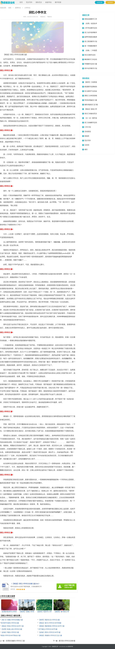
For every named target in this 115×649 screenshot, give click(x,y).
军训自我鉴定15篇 (90, 100)
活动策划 (87, 131)
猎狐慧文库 (55, 646)
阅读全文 (42, 16)
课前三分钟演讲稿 (90, 95)
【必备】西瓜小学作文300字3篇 (49, 632)
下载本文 (49, 16)
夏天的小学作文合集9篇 (67, 641)
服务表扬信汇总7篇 (91, 104)
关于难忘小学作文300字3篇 (47, 629)
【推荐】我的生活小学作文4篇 (49, 620)
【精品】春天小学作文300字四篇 (49, 623)
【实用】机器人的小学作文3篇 (11, 629)
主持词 (86, 145)
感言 (86, 149)
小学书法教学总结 (90, 28)
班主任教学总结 (89, 55)
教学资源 (58, 2)
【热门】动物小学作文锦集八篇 (12, 620)
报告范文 (39, 2)
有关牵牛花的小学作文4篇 (10, 623)
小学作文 (27, 8)
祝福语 (86, 136)
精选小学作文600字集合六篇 (10, 635)
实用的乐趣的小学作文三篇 (15, 641)
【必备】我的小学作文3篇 (10, 632)
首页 (21, 2)
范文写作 (29, 2)
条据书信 (48, 2)
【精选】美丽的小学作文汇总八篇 (50, 635)
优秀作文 (18, 8)
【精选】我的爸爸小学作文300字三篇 (51, 626)
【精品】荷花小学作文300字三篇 (12, 626)
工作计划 (87, 127)
